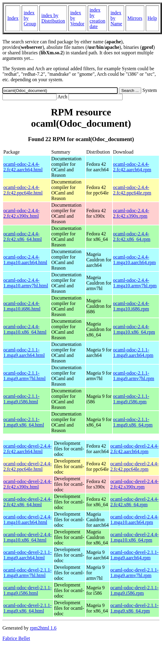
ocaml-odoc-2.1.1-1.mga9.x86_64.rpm (133, 422)
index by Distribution (53, 18)
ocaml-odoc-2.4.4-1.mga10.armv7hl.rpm (135, 283)
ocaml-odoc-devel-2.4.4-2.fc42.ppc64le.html (27, 466)
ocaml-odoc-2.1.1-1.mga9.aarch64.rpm (133, 352)
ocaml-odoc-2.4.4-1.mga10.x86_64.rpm (134, 329)
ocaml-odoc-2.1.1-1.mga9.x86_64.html (23, 422)
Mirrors (134, 18)
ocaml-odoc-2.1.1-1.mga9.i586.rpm (131, 399)
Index (12, 18)
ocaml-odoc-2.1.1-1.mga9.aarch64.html (24, 352)
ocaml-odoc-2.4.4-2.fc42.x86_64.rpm (131, 236)
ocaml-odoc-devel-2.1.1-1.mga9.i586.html (27, 590)
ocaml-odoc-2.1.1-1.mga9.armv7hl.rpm (133, 375)
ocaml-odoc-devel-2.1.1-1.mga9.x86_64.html (27, 608)
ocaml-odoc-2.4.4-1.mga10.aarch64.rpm (134, 259)
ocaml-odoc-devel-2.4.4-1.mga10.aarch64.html (27, 519)
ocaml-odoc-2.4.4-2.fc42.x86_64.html (22, 236)
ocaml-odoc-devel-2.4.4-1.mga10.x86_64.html (27, 537)
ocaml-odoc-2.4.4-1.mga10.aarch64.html (25, 259)
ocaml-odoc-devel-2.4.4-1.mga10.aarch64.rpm (134, 519)
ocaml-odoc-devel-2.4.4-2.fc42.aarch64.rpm (134, 448)
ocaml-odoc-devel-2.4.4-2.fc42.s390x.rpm (134, 484)
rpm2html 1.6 (43, 628)
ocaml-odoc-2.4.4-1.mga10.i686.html (21, 306)
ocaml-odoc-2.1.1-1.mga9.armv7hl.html (24, 375)
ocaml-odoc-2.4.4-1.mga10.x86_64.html (24, 329)
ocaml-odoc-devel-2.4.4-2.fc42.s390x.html (27, 484)
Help (152, 18)
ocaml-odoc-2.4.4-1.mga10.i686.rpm (131, 306)
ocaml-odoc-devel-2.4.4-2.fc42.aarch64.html (27, 448)
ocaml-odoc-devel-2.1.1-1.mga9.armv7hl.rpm (134, 572)
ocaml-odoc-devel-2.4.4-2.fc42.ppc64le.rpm (134, 466)
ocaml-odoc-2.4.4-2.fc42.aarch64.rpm (132, 167)
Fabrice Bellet (16, 638)
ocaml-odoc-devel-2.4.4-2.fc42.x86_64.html (27, 501)
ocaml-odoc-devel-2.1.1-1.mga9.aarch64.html (27, 555)
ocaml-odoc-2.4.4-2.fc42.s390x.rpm (131, 213)
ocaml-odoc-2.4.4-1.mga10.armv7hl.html (25, 283)
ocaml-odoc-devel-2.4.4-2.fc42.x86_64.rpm (134, 501)
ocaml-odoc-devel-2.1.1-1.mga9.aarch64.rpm (134, 555)
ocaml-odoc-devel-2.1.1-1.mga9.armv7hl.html (27, 572)
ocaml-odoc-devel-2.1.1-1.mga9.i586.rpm (134, 590)
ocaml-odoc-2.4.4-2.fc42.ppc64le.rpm (132, 190)
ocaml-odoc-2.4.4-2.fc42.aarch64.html (22, 167)
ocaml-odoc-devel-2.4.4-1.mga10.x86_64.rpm (134, 537)
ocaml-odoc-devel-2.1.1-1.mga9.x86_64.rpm (134, 608)
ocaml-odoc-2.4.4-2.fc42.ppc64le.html (22, 190)
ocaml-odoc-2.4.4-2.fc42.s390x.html (21, 213)
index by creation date (97, 18)
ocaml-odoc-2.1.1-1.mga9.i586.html (21, 399)
